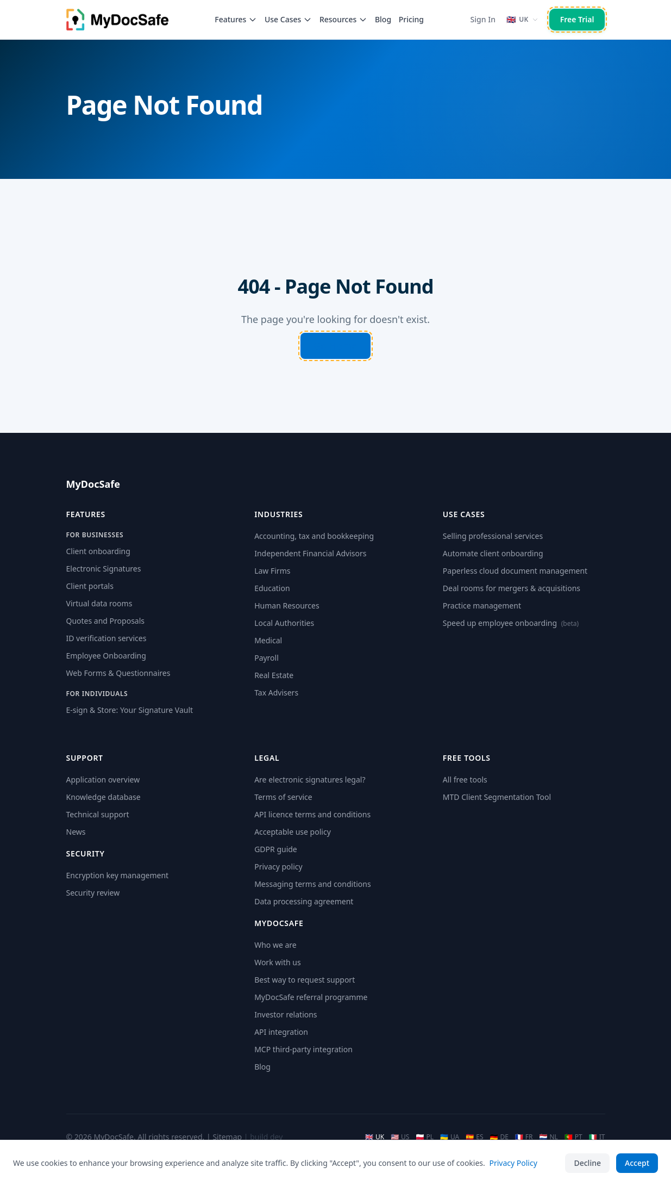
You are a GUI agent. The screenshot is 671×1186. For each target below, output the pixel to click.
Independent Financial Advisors (310, 553)
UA (449, 1137)
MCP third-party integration (303, 1049)
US (400, 1137)
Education (272, 588)
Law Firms (272, 571)
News (76, 832)
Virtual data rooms (99, 603)
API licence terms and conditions (312, 814)
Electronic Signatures (103, 568)
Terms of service (283, 797)
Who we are (275, 945)
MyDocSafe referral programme (310, 997)
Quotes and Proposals (105, 621)
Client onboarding (98, 551)
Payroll (266, 658)
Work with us (277, 962)
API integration (281, 1032)
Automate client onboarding (493, 553)
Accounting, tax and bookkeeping (314, 536)
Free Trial (577, 19)
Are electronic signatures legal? (309, 779)
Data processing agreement (303, 901)
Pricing (411, 19)
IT (597, 1137)
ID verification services (106, 638)
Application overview (103, 779)
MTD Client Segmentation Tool (497, 797)
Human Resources (286, 605)
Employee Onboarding (106, 655)
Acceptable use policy (292, 832)
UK (374, 1137)
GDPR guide (275, 849)
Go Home (335, 345)
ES (474, 1137)
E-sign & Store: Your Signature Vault (129, 710)
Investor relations (285, 1014)
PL (425, 1137)
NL (549, 1137)
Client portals (90, 586)
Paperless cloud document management (515, 571)
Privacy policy (278, 866)
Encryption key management (117, 875)
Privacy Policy (513, 1163)
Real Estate (273, 675)
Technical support (97, 814)
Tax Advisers (276, 692)
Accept (637, 1163)
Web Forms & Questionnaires (118, 673)
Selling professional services (493, 536)
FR (524, 1137)
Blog (383, 19)
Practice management (482, 605)
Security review (93, 892)
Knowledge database (103, 797)
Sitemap (227, 1137)
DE (499, 1137)
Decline (587, 1163)
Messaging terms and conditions (312, 884)
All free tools (465, 779)
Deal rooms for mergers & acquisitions (511, 588)
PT (573, 1137)
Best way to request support (304, 979)
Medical (268, 640)
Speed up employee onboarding (511, 623)
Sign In (483, 19)
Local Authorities (284, 623)
